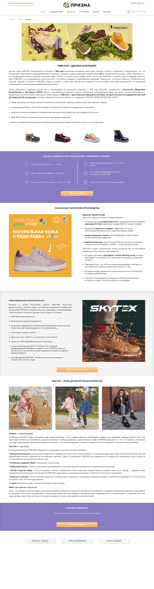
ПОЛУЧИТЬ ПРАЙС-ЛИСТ (77, 369)
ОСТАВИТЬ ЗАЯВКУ (77, 524)
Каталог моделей (114, 541)
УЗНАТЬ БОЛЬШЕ (77, 193)
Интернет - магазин (40, 541)
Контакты (107, 11)
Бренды (43, 11)
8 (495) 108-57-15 (138, 3)
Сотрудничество (56, 11)
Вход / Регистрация (136, 11)
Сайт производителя (77, 541)
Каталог (96, 11)
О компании (84, 11)
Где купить (71, 11)
